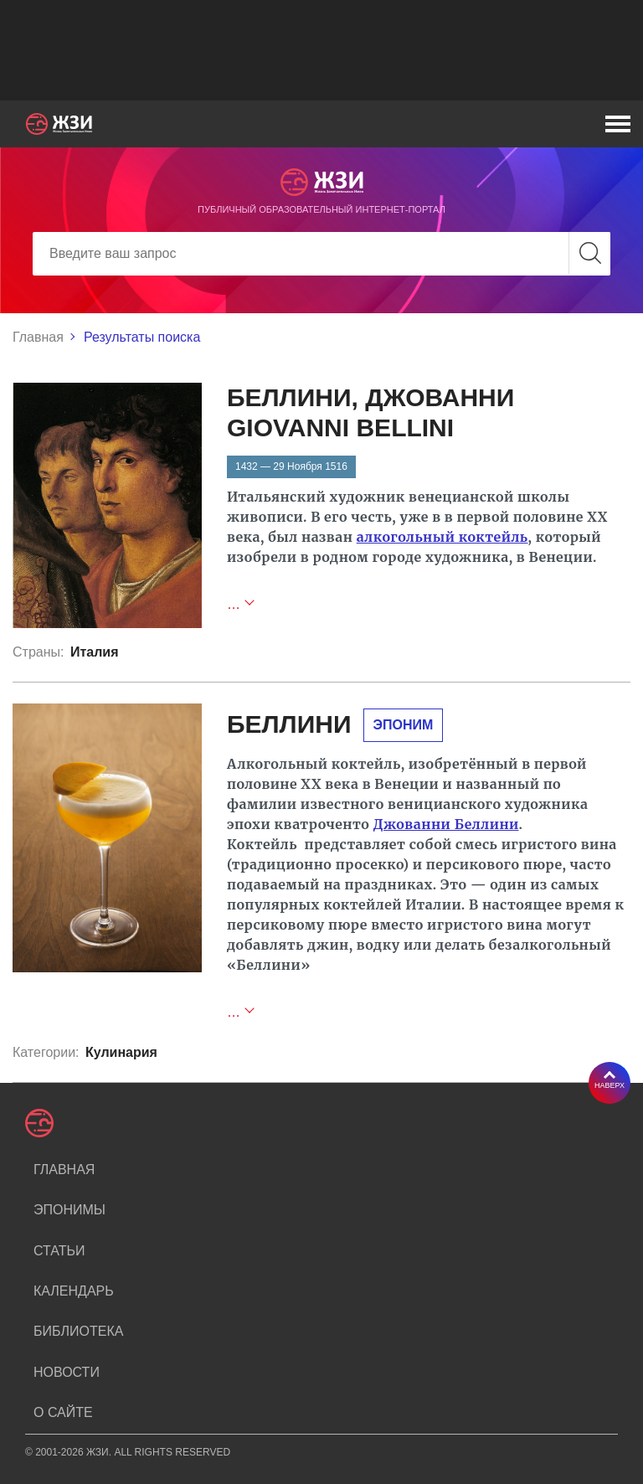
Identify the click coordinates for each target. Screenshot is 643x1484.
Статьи (59, 1251)
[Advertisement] (321, 50)
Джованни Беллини (446, 824)
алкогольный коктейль (442, 536)
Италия (94, 652)
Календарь (73, 1291)
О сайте (63, 1412)
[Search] (321, 254)
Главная (38, 337)
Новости (66, 1372)
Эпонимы (69, 1210)
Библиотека (78, 1331)
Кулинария (121, 1052)
